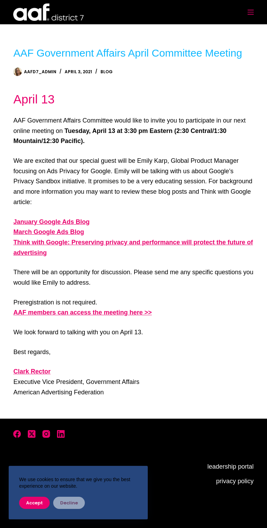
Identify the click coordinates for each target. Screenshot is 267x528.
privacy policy (235, 481)
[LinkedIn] (61, 434)
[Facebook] (17, 434)
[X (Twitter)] (31, 434)
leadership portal (231, 466)
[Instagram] (46, 434)
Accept (34, 503)
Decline (69, 503)
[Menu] (251, 12)
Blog (106, 72)
